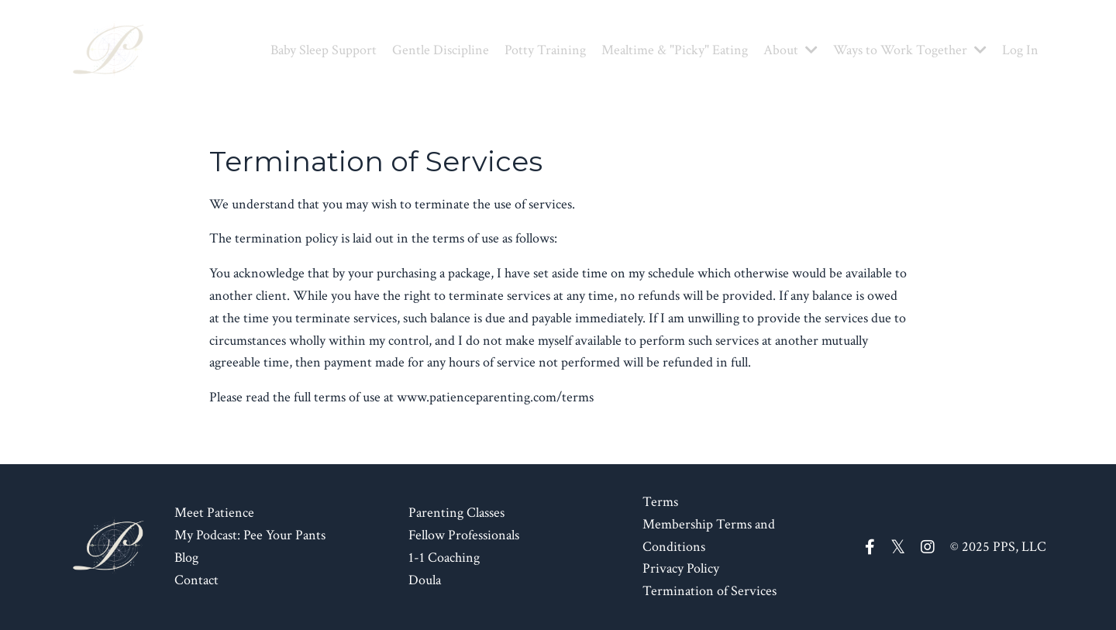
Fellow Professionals (463, 535)
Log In (1020, 50)
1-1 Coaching (444, 557)
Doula (424, 580)
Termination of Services (709, 591)
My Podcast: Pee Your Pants (250, 535)
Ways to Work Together (910, 50)
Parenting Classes (456, 513)
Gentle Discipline (440, 50)
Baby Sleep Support (323, 50)
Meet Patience (214, 513)
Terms (660, 502)
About (790, 50)
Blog (186, 557)
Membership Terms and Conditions (708, 535)
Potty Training (545, 50)
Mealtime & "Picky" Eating (674, 50)
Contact (196, 580)
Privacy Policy (680, 568)
